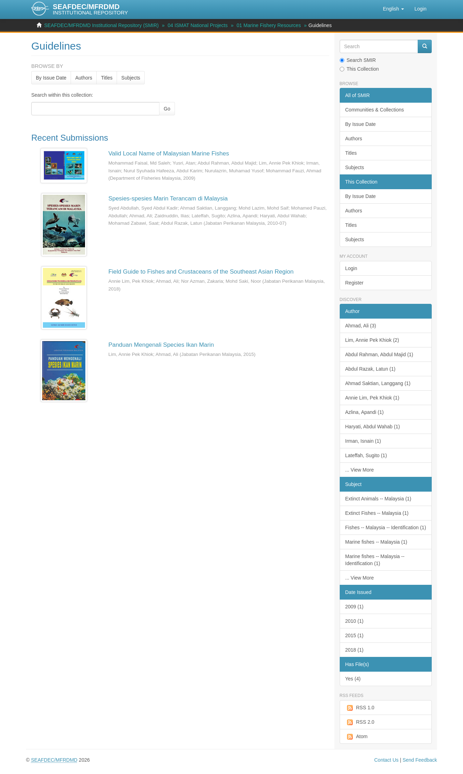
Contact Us (386, 760)
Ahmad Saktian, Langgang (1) (378, 383)
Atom (356, 737)
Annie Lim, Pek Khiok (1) (372, 398)
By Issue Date (51, 78)
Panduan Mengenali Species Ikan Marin (161, 344)
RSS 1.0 (359, 708)
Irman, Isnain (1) (363, 441)
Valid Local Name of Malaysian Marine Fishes (168, 153)
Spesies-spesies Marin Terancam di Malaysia (168, 198)
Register (354, 283)
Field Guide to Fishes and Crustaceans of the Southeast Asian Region (200, 271)
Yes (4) (353, 679)
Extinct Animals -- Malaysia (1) (378, 498)
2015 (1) (354, 635)
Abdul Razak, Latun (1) (370, 369)
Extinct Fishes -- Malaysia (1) (377, 513)
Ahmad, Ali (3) (360, 325)
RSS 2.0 (359, 722)
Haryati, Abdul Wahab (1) (372, 426)
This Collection (359, 69)
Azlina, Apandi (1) (364, 412)
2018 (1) (354, 650)
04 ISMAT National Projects (198, 25)
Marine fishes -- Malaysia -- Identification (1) (375, 560)
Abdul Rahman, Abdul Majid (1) (379, 354)
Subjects (130, 78)
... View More (359, 470)
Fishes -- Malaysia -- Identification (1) (385, 527)
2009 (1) (354, 606)
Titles (106, 78)
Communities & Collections (374, 110)
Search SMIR (358, 60)
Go (167, 108)
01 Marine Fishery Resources (269, 25)
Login (351, 268)
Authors (83, 78)
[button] (393, 9)
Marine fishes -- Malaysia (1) (376, 542)
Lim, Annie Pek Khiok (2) (372, 340)
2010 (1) (354, 621)
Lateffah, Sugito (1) (366, 455)
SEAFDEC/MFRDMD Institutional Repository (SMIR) (101, 25)
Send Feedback (420, 760)
